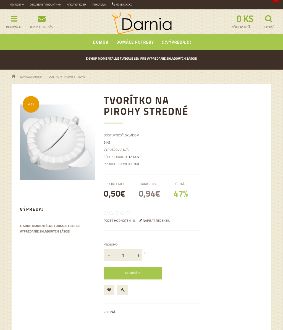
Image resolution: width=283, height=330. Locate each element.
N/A (126, 149)
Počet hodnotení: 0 (119, 220)
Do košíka (133, 273)
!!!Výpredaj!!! (176, 42)
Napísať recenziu (154, 220)
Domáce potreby (135, 42)
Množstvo (110, 244)
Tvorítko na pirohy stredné (66, 77)
